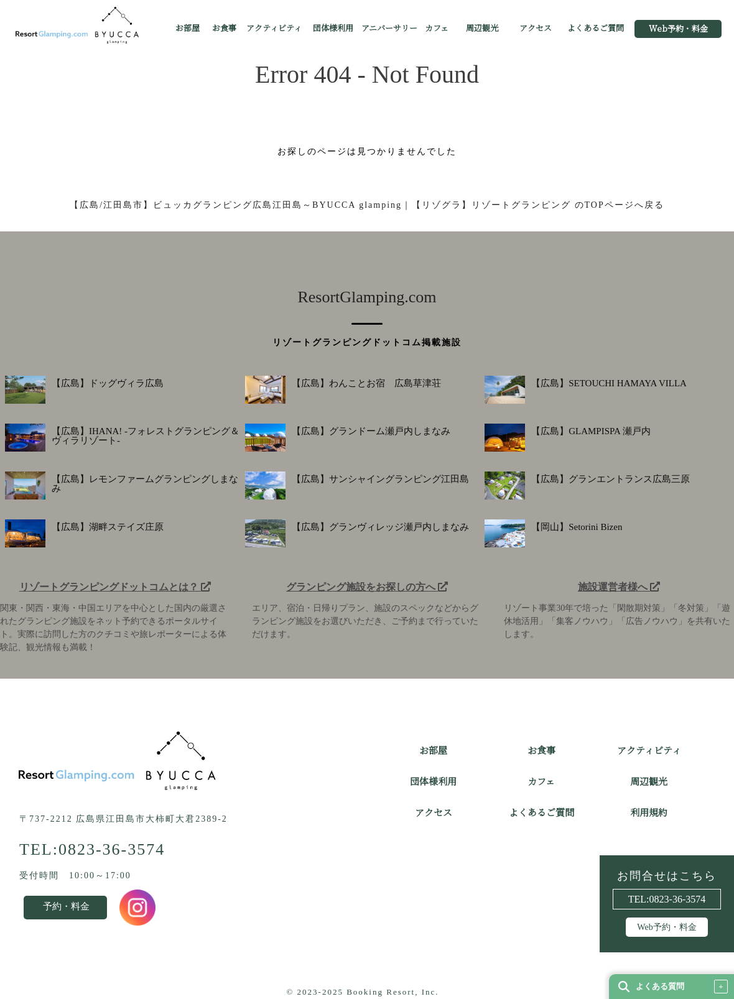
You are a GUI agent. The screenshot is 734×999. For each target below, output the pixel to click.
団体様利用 (333, 29)
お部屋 (187, 29)
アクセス (535, 29)
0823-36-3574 (677, 899)
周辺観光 (482, 29)
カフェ (436, 29)
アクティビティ (274, 29)
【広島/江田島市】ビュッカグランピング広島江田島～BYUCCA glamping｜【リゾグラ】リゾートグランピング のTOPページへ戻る (367, 205)
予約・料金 (66, 906)
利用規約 (648, 813)
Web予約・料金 (678, 29)
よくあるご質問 (595, 29)
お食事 (224, 29)
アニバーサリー (389, 29)
